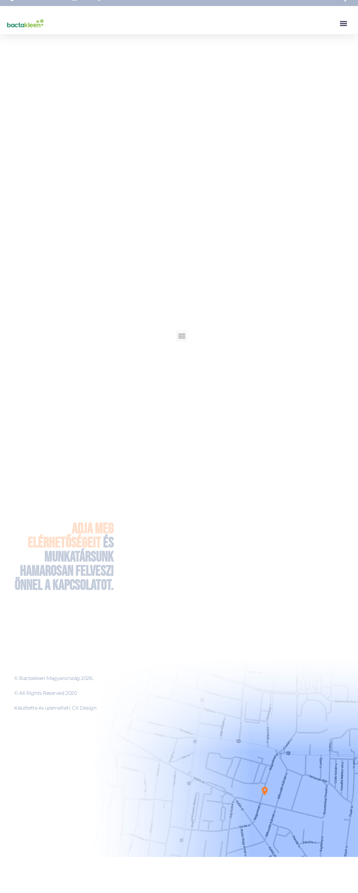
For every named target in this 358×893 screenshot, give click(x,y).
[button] (343, 22)
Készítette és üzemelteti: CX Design (55, 708)
